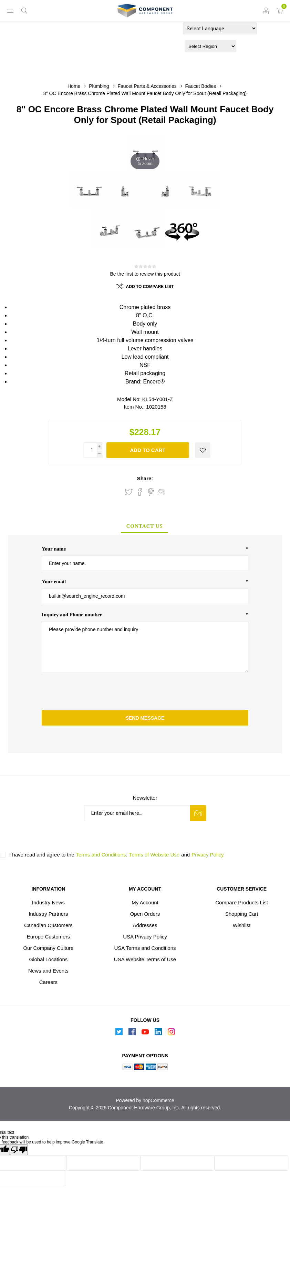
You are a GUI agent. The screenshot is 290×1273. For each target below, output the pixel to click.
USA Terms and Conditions (145, 948)
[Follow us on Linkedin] (158, 1033)
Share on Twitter (129, 492)
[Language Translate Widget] (220, 28)
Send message (145, 718)
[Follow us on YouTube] (145, 1033)
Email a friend (161, 492)
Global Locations (48, 959)
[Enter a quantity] (94, 450)
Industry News (48, 902)
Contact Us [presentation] (144, 526)
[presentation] (145, 691)
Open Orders (145, 914)
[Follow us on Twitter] (118, 1033)
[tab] (144, 527)
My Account (145, 902)
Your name (54, 549)
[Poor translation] (19, 1149)
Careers (48, 982)
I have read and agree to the (41, 855)
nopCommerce (158, 1100)
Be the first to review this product (145, 274)
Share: (145, 478)
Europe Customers (48, 937)
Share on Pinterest (150, 492)
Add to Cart (147, 450)
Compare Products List (241, 902)
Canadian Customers (48, 925)
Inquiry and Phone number (72, 614)
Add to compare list (150, 286)
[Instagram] (171, 1033)
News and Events (48, 971)
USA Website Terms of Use (145, 959)
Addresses (145, 925)
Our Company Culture (48, 948)
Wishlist (242, 925)
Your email (54, 581)
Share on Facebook (140, 492)
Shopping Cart (241, 914)
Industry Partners (48, 914)
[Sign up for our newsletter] (137, 813)
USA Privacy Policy (145, 937)
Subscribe (198, 813)
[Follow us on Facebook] (131, 1033)
